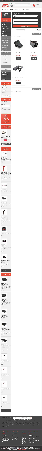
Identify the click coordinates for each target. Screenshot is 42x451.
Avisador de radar (6, 56)
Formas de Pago (5, 440)
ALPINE (4, 85)
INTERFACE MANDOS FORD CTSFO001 (5, 190)
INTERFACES (4, 33)
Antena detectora (5, 66)
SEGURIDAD (4, 35)
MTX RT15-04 (3, 232)
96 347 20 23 (5, 0)
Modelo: (15, 17)
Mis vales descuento (24, 438)
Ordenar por (14, 30)
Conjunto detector (6, 63)
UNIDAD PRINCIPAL (4, 24)
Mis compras (23, 435)
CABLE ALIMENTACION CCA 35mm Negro (5, 402)
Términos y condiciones (4, 437)
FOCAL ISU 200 (4, 202)
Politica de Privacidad (6, 438)
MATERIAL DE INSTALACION (5, 73)
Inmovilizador (5, 40)
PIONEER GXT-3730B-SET (5, 261)
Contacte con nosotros (14, 434)
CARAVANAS (4, 79)
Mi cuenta (24, 432)
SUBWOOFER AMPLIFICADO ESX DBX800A (4, 300)
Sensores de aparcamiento (5, 43)
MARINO (4, 76)
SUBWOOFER (4, 31)
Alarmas (4, 37)
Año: (14, 21)
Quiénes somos (25, 0)
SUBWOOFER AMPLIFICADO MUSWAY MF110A (5, 329)
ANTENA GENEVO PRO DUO (18, 77)
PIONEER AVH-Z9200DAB (4, 245)
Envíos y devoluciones (4, 442)
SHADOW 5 (18, 52)
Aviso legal (4, 435)
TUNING (3, 77)
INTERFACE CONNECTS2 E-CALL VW (5, 137)
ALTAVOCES (4, 30)
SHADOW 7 (33, 52)
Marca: (14, 14)
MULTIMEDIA (4, 26)
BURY (4, 89)
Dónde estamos (15, 437)
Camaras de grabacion (5, 49)
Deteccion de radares (5, 53)
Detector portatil (6, 60)
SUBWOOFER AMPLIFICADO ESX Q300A (4, 284)
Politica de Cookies (5, 439)
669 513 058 (11, 0)
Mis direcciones (24, 440)
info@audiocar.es (18, 0)
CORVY (4, 92)
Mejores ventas (15, 438)
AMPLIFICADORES (5, 28)
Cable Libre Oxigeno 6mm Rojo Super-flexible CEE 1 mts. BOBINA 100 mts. (6, 174)
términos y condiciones (27, 419)
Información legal (5, 432)
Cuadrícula (37, 30)
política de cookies (22, 449)
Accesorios (6, 69)
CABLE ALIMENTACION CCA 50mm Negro (5, 360)
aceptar (38, 448)
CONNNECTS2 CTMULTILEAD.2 (4, 158)
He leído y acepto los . (22, 419)
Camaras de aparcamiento (5, 46)
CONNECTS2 (5, 90)
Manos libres (5, 70)
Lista (40, 30)
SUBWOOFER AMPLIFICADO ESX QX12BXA (4, 316)
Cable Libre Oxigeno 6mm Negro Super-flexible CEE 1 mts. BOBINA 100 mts (5, 217)
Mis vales (23, 443)
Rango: (2, 109)
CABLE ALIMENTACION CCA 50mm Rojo (5, 374)
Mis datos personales (24, 442)
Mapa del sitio (14, 439)
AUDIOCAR (5, 87)
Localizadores (5, 38)
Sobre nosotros (15, 436)
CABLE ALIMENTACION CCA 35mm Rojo (5, 388)
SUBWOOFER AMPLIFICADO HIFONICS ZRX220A (6, 345)
